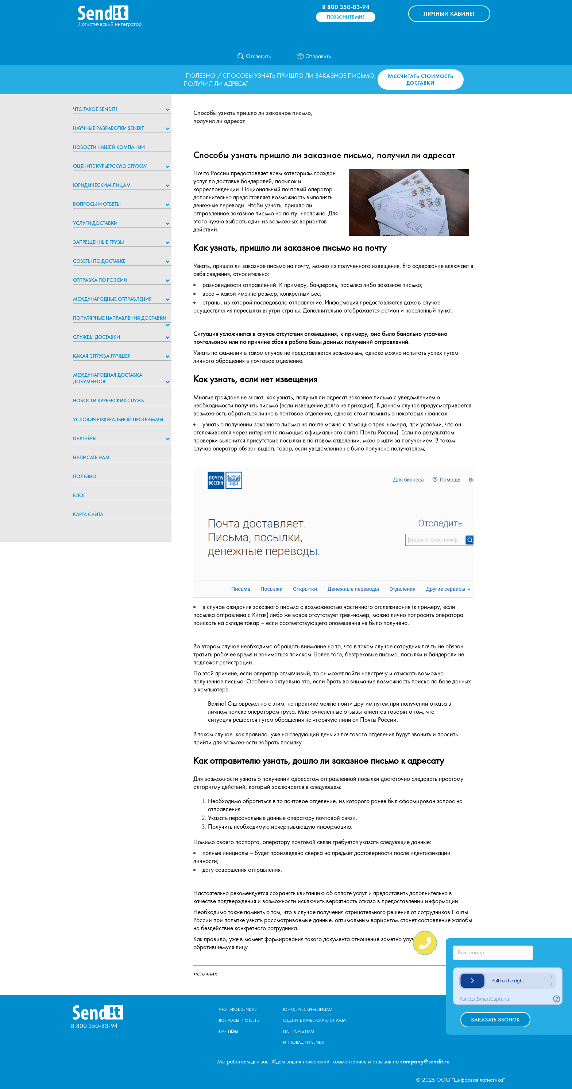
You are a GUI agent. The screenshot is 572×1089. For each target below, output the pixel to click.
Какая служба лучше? (101, 356)
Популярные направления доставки (119, 318)
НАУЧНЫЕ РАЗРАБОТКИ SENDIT (108, 128)
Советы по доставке (99, 261)
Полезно (200, 76)
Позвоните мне (345, 17)
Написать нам (91, 457)
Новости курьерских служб (108, 400)
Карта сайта (88, 514)
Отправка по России (100, 280)
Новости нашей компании (109, 147)
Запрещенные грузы (98, 242)
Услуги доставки (95, 223)
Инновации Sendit (304, 1042)
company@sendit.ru (425, 1061)
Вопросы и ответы (97, 204)
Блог (79, 495)
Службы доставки (96, 337)
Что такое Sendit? (95, 109)
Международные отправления (112, 299)
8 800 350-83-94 (346, 7)
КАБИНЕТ (449, 14)
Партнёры (85, 438)
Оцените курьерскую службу (110, 166)
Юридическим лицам (102, 185)
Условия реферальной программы (118, 419)
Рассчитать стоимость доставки (420, 79)
